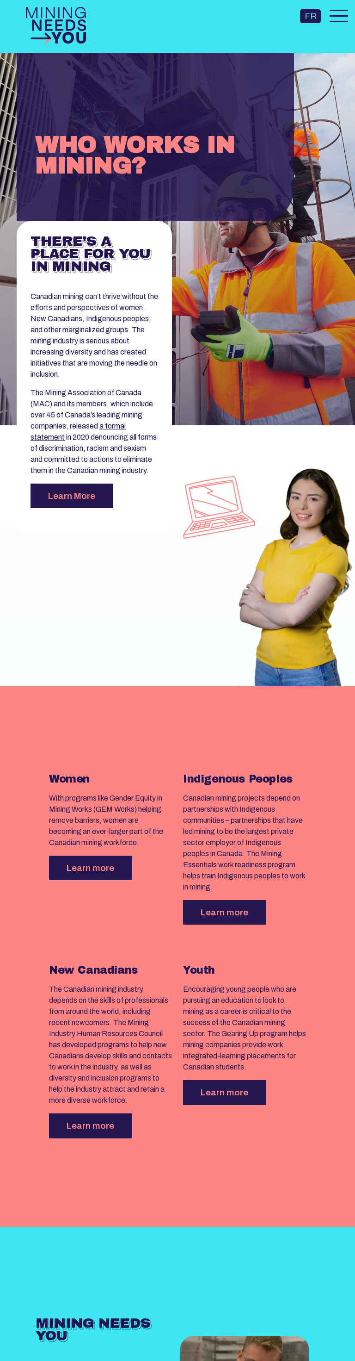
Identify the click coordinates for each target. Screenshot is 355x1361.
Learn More (71, 496)
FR (311, 16)
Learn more (90, 868)
